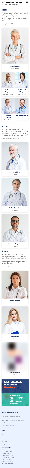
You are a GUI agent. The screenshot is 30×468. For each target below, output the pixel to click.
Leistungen (14, 420)
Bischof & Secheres (7, 425)
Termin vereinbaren (6, 438)
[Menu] (27, 2)
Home (3, 420)
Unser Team (21, 420)
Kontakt (3, 422)
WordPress (9, 427)
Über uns (8, 420)
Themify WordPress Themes (20, 427)
